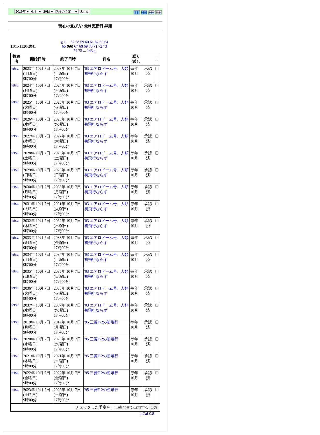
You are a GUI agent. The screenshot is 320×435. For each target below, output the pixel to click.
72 (100, 46)
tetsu (15, 68)
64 (106, 42)
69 (86, 46)
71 (95, 46)
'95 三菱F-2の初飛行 (101, 322)
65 (64, 46)
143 (90, 51)
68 (81, 46)
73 (105, 46)
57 (72, 42)
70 (90, 46)
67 (76, 46)
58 (77, 42)
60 (87, 42)
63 (101, 42)
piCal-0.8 (147, 414)
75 (80, 51)
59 (82, 42)
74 (75, 51)
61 (92, 42)
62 (97, 42)
